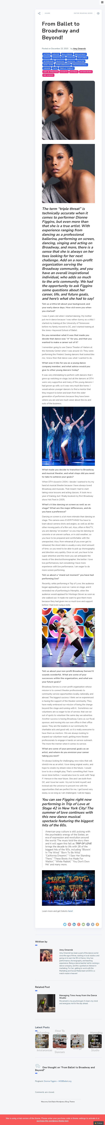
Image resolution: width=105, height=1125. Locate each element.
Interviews (11, 56)
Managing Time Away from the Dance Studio (79, 1016)
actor (48, 54)
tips (57, 68)
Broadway (82, 54)
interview (50, 61)
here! (72, 930)
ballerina (69, 54)
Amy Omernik (81, 48)
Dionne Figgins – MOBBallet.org (59, 1099)
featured (84, 58)
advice (57, 54)
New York (50, 65)
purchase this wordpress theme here (52, 1121)
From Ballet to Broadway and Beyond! (62, 30)
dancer (73, 58)
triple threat (68, 68)
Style (8, 43)
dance (48, 58)
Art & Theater (52, 72)
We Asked (64, 75)
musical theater (77, 61)
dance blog (60, 58)
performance (65, 65)
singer (48, 68)
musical (62, 61)
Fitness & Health (14, 62)
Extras (9, 75)
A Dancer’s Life (13, 37)
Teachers (10, 68)
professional (81, 65)
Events (9, 49)
